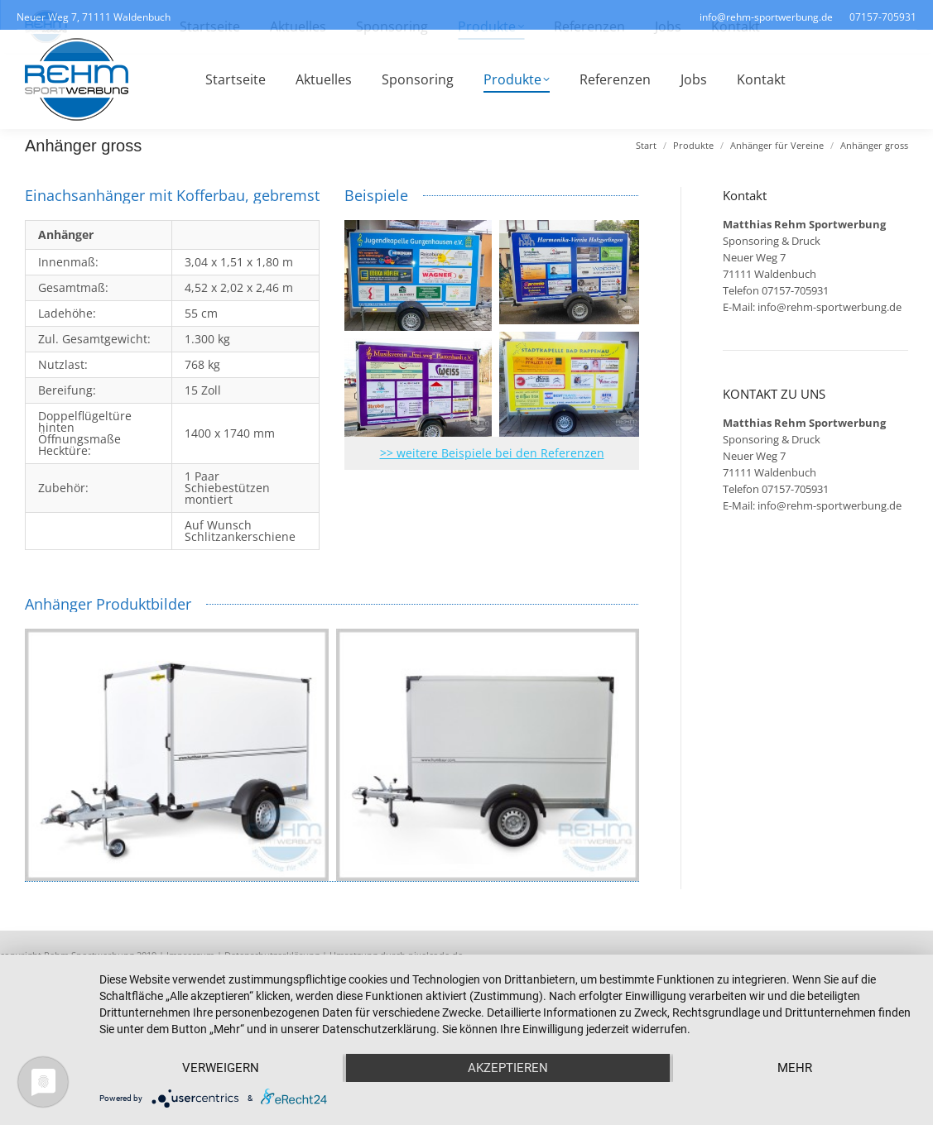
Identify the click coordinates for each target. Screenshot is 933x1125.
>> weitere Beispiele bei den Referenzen (492, 453)
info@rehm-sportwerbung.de (829, 306)
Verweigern (220, 1067)
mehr (794, 1067)
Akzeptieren (508, 1067)
